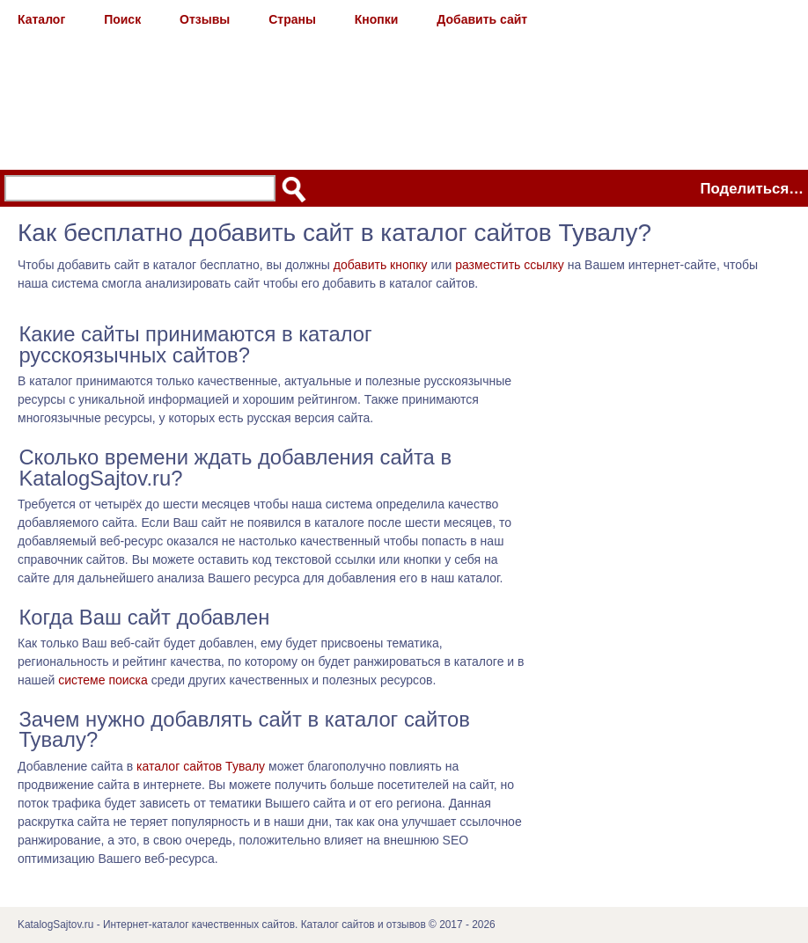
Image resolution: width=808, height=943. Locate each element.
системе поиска (103, 680)
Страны (292, 19)
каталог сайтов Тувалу (200, 766)
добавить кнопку (381, 265)
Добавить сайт (482, 19)
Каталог (41, 19)
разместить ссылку (509, 265)
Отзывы (205, 19)
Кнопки (377, 19)
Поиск (122, 19)
